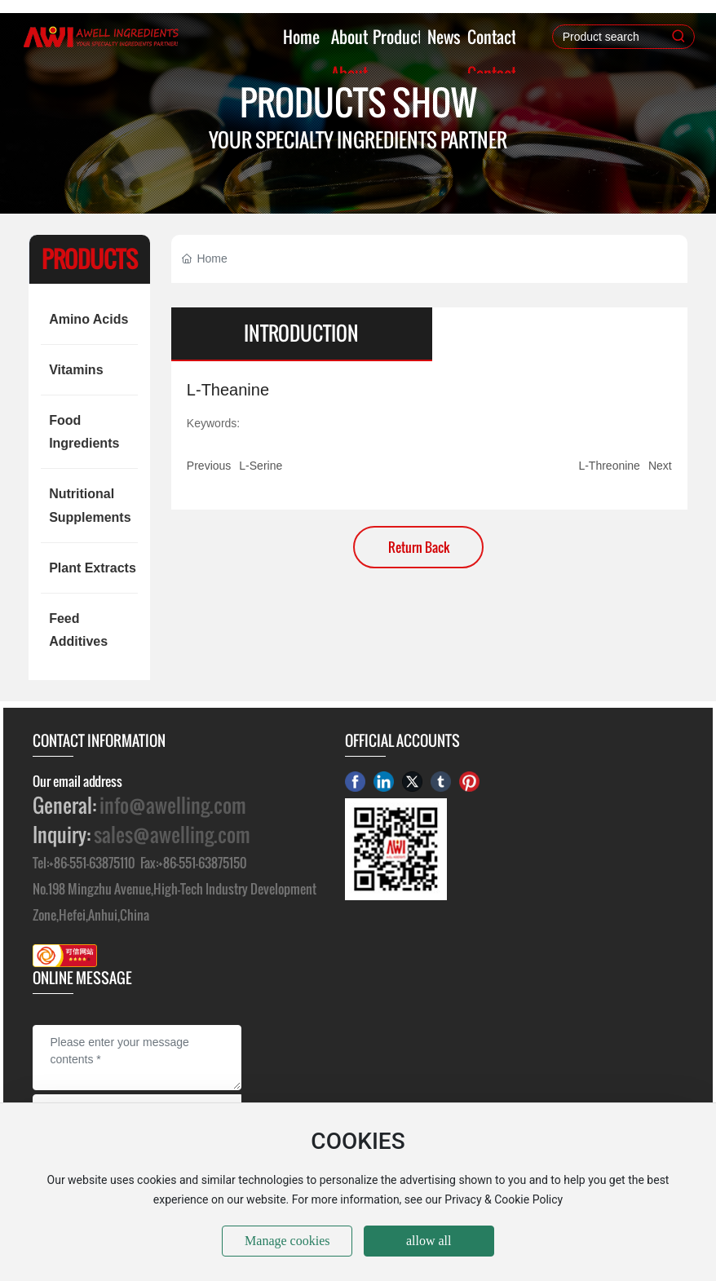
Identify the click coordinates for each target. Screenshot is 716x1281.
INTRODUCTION (301, 333)
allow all (429, 1241)
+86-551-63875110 (92, 862)
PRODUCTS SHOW (358, 102)
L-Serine (260, 465)
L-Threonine (609, 465)
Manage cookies (287, 1241)
